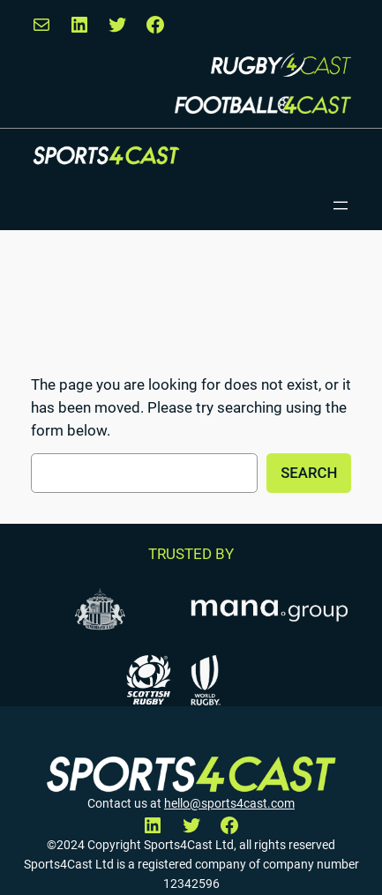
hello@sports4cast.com (229, 803)
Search (309, 472)
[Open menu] (340, 205)
